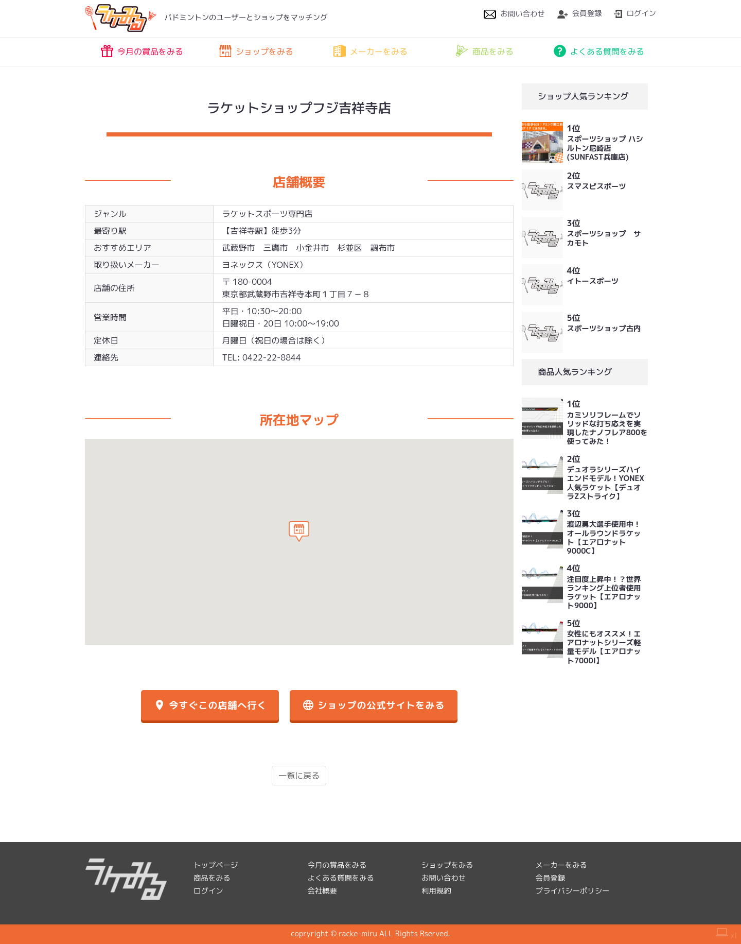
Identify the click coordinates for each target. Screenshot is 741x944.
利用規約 (436, 891)
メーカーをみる (370, 51)
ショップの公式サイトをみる (373, 705)
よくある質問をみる (599, 51)
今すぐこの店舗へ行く (210, 705)
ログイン (635, 13)
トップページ (215, 865)
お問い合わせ (514, 14)
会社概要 (323, 891)
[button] (299, 531)
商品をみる (485, 51)
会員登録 (579, 13)
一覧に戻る (299, 775)
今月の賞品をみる (142, 51)
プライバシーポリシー (573, 891)
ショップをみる (256, 51)
